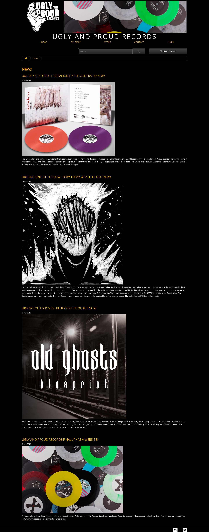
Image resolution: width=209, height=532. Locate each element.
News (35, 58)
